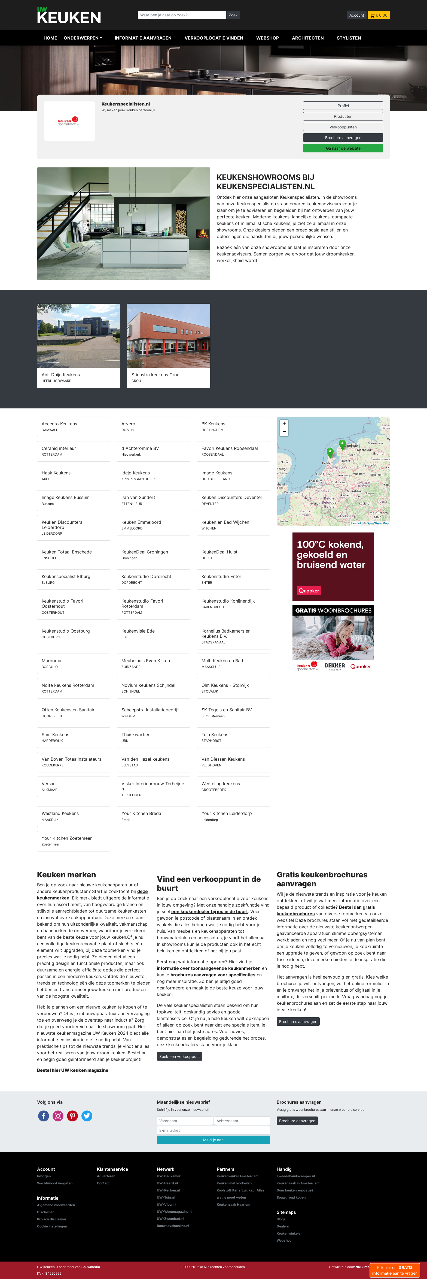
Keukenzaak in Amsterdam (298, 1183)
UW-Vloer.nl (166, 1204)
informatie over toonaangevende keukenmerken (209, 968)
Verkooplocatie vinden (214, 38)
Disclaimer (45, 1212)
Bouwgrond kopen (291, 1197)
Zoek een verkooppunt (179, 1056)
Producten (343, 116)
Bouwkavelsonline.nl (173, 1226)
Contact (103, 1183)
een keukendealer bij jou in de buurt (209, 911)
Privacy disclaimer (51, 1219)
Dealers (283, 1226)
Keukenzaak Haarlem (233, 1204)
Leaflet (356, 523)
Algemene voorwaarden (56, 1205)
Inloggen (44, 1176)
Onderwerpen (81, 38)
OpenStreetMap (378, 523)
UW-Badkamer (169, 1176)
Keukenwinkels (288, 1233)
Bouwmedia (90, 1267)
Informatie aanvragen (143, 38)
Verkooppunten (343, 127)
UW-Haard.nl (167, 1183)
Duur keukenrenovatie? (295, 1190)
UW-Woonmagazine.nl (174, 1211)
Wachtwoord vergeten (54, 1183)
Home (50, 38)
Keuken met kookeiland (235, 1183)
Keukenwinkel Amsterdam (237, 1176)
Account (356, 15)
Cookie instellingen (52, 1226)
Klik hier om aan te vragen (394, 1270)
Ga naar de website (343, 148)
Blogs (281, 1219)
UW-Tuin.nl (166, 1197)
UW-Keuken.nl (168, 1190)
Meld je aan (213, 1139)
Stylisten (349, 38)
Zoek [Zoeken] (233, 15)
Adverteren (106, 1176)
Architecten (308, 38)
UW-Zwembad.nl (170, 1219)
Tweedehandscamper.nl (296, 1176)
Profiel (343, 105)
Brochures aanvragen (298, 1021)
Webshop (267, 38)
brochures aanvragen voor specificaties (212, 974)
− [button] (284, 432)
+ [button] (284, 424)
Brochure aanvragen (343, 137)
